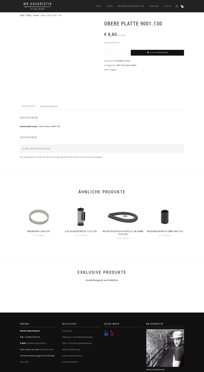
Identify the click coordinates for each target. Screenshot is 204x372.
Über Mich (24, 342)
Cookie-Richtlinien (70, 342)
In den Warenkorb (159, 53)
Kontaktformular (46, 329)
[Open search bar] (177, 5)
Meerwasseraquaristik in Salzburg (37, 8)
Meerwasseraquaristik (131, 6)
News (110, 6)
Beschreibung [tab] (29, 86)
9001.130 (120, 65)
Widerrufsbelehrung (71, 329)
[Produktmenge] (116, 52)
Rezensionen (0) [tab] (49, 86)
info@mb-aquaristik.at (36, 323)
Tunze (36, 15)
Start (22, 15)
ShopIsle (23, 368)
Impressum (67, 311)
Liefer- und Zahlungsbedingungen (77, 323)
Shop (99, 6)
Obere (127, 65)
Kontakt (154, 6)
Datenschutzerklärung (72, 336)
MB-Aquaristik (37, 4)
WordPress (39, 368)
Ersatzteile (119, 60)
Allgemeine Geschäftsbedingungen (77, 317)
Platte (133, 65)
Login (167, 6)
